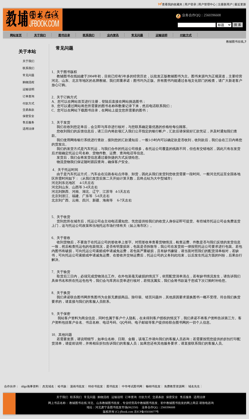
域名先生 (194, 386)
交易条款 (28, 109)
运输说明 (161, 35)
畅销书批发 (153, 386)
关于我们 (40, 35)
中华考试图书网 (132, 386)
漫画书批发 (77, 386)
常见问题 (137, 35)
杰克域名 (48, 386)
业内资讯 (113, 35)
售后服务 (28, 122)
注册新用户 (225, 4)
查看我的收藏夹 (170, 4)
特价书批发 (95, 386)
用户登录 (190, 4)
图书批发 (112, 386)
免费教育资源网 (174, 386)
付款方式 (186, 35)
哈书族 (62, 386)
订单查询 (28, 96)
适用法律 (28, 128)
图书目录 (64, 35)
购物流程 (28, 82)
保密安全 (28, 116)
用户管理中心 (207, 4)
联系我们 (88, 35)
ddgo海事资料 (30, 386)
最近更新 (240, 4)
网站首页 (16, 35)
